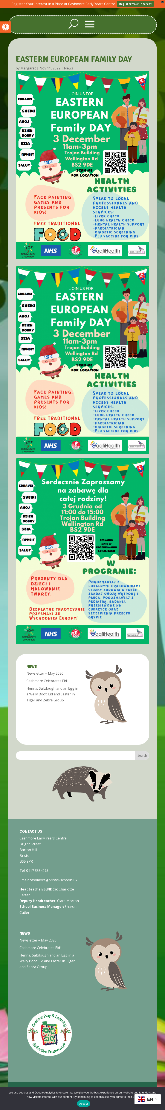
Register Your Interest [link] (135, 4)
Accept (83, 1103)
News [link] (68, 68)
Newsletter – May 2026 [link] (44, 673)
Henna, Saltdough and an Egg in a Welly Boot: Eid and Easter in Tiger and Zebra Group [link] (52, 694)
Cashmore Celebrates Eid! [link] (46, 680)
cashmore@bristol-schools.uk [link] (53, 880)
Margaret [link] (28, 68)
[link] (5, 27)
